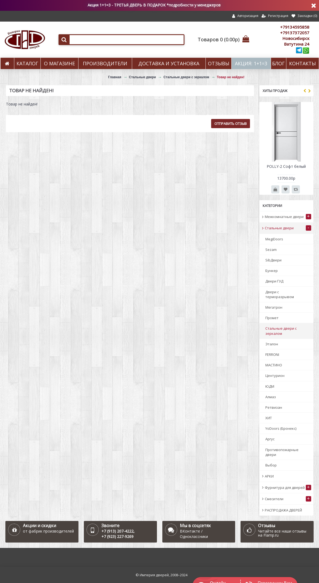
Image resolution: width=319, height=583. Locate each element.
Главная (114, 77)
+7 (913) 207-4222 (117, 531)
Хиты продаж (275, 90)
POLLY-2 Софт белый (286, 166)
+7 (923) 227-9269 (117, 536)
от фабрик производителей (48, 531)
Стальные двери (142, 77)
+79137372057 (294, 32)
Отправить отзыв (230, 123)
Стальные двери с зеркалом (186, 77)
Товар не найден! (231, 77)
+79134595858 (294, 27)
